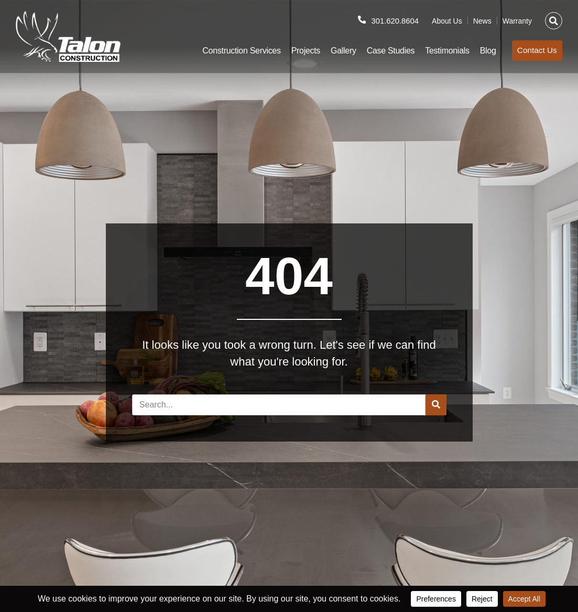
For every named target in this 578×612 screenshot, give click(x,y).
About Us (447, 21)
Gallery (337, 50)
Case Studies (384, 50)
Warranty (517, 21)
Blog (481, 50)
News (482, 21)
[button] (553, 20)
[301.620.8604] (358, 20)
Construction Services (235, 50)
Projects (299, 50)
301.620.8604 (393, 20)
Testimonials (441, 50)
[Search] (436, 404)
